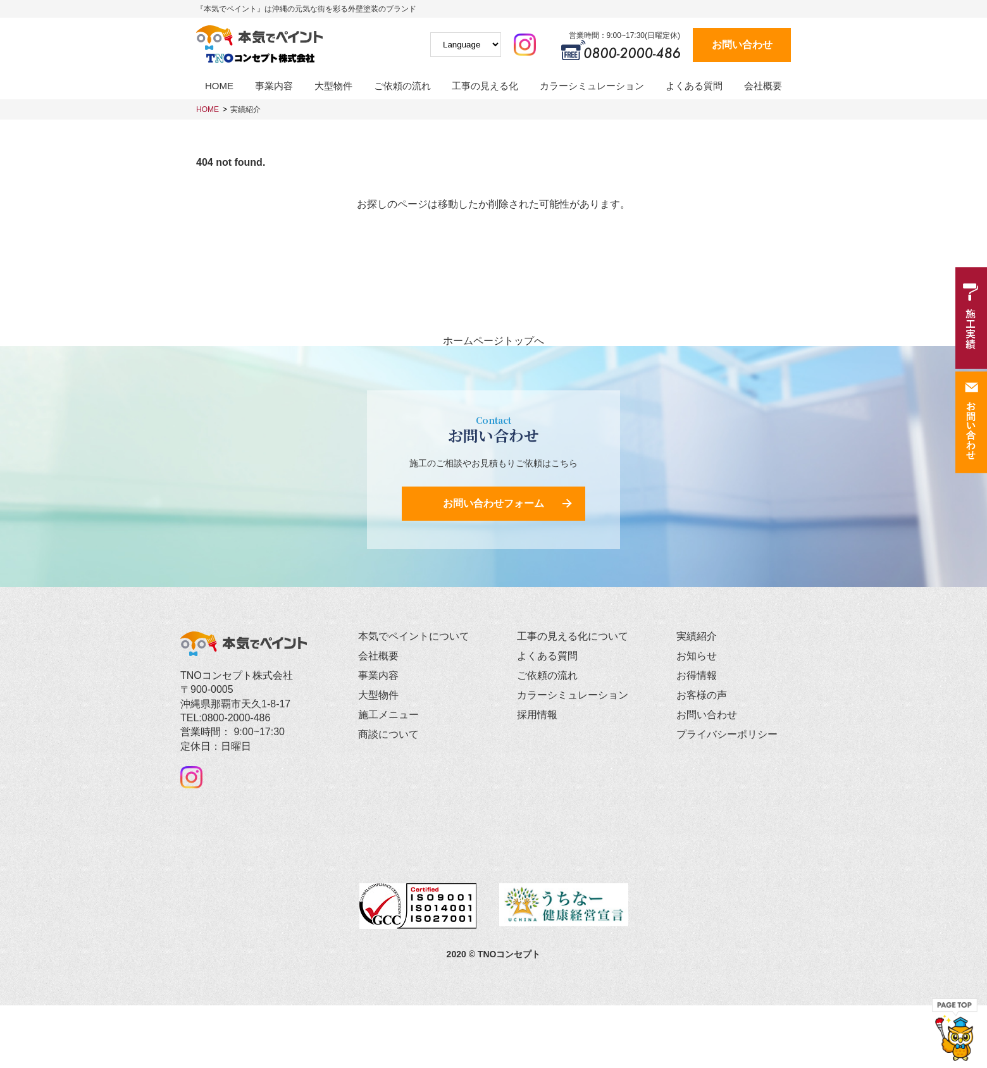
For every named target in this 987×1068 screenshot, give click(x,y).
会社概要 (763, 85)
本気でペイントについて (413, 636)
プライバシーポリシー (727, 734)
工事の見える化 (485, 85)
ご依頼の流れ (402, 85)
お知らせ (696, 655)
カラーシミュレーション (592, 85)
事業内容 (274, 85)
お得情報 (696, 675)
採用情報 (537, 714)
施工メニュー (388, 714)
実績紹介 (245, 109)
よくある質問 (694, 85)
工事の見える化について (572, 636)
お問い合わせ (742, 44)
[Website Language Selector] (465, 44)
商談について (388, 734)
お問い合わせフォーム (493, 503)
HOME (219, 85)
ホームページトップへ (493, 341)
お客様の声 (701, 695)
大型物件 (333, 85)
